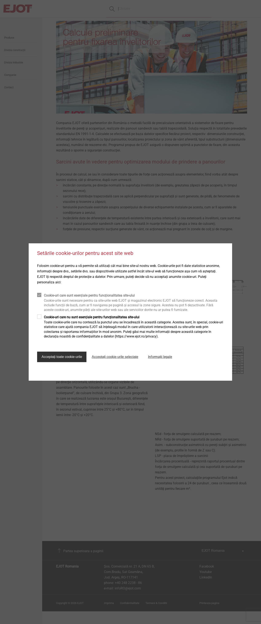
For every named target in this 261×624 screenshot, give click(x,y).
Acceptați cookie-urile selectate (115, 357)
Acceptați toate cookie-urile (62, 357)
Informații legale (160, 357)
